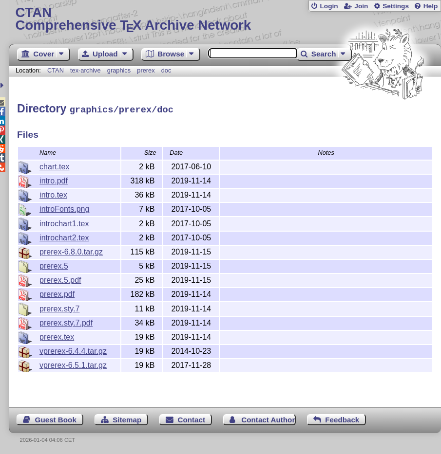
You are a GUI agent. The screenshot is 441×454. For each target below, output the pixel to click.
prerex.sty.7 (59, 307)
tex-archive (85, 70)
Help (430, 6)
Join (361, 6)
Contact (192, 418)
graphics (119, 70)
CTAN (55, 70)
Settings (396, 6)
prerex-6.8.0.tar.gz (71, 250)
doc (166, 70)
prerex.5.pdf (60, 278)
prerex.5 (53, 264)
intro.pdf (53, 179)
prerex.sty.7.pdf (66, 321)
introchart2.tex (64, 236)
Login (329, 6)
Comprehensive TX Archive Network (224, 19)
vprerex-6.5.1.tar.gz (73, 364)
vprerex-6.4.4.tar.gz (73, 349)
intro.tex (53, 193)
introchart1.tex (64, 222)
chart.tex (54, 165)
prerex (145, 70)
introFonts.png (64, 207)
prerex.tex (56, 335)
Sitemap (127, 418)
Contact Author (268, 418)
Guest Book (56, 418)
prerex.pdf (57, 293)
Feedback (342, 418)
